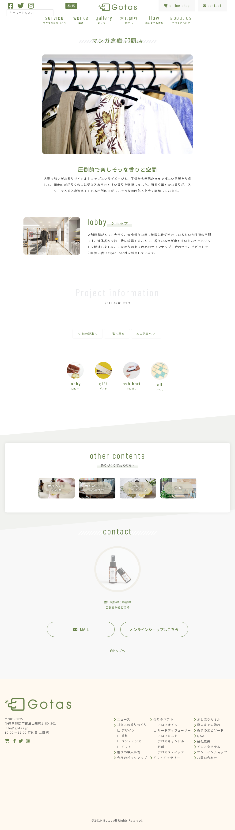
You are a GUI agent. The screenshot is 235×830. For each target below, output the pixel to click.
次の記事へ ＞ (146, 334)
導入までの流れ (208, 724)
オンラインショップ (212, 752)
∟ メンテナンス (129, 741)
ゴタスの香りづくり (132, 724)
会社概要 (203, 741)
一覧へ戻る (117, 334)
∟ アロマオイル (165, 724)
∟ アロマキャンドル (169, 741)
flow (154, 19)
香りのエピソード (210, 730)
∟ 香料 (122, 735)
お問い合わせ (207, 757)
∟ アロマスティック (168, 752)
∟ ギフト (124, 746)
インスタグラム (208, 746)
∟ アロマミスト (165, 735)
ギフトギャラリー (166, 757)
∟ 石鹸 (158, 746)
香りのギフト (163, 719)
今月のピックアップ (132, 757)
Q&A (200, 735)
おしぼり (129, 20)
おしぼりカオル (208, 719)
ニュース (123, 719)
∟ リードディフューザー (172, 730)
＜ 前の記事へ (87, 334)
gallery (104, 19)
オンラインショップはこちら (154, 629)
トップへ (119, 650)
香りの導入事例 (128, 752)
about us (181, 19)
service (54, 19)
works (81, 19)
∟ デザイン (126, 730)
